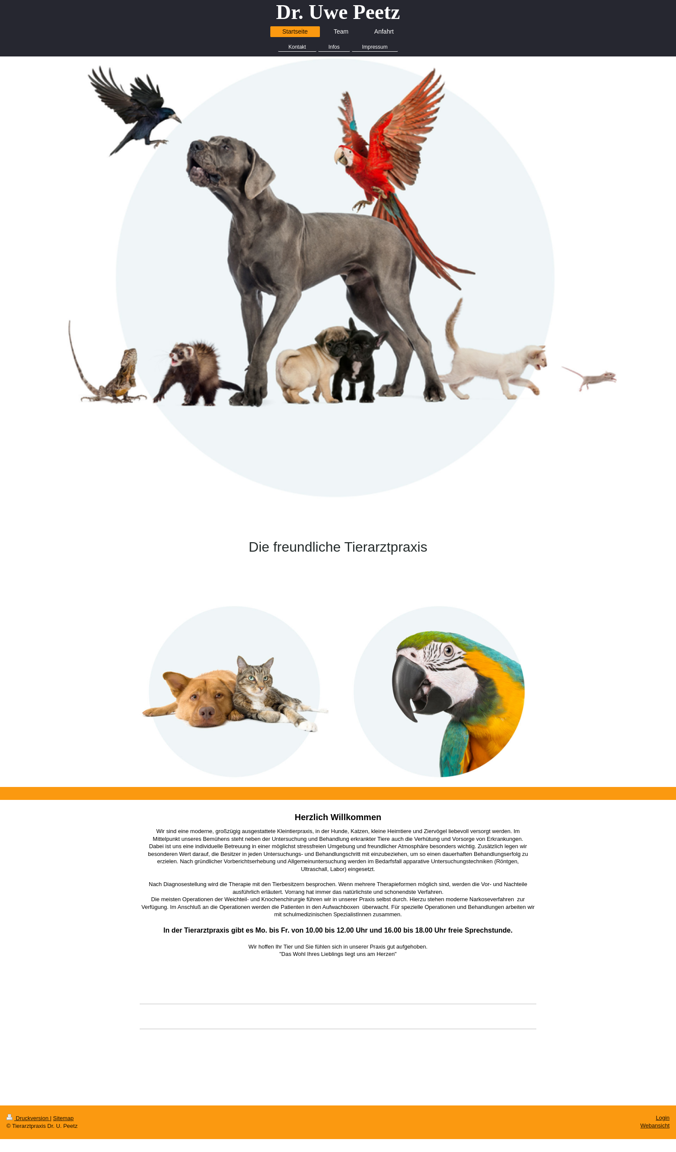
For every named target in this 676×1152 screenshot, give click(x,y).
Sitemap (63, 1118)
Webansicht (655, 1125)
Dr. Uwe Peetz (338, 11)
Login (663, 1118)
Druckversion (28, 1118)
